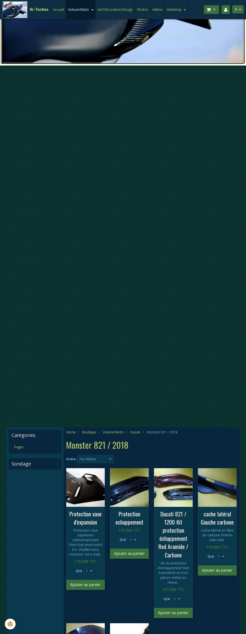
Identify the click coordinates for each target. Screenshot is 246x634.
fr (236, 9)
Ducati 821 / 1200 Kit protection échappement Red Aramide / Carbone (173, 534)
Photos (142, 9)
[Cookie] (10, 624)
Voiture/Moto (79, 9)
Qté (79, 570)
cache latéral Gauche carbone (217, 517)
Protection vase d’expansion (85, 517)
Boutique (89, 432)
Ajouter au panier (85, 584)
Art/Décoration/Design (115, 9)
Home (71, 432)
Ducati (135, 432)
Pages (19, 447)
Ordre (71, 459)
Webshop (174, 9)
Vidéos (157, 9)
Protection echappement (129, 517)
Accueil (58, 9)
